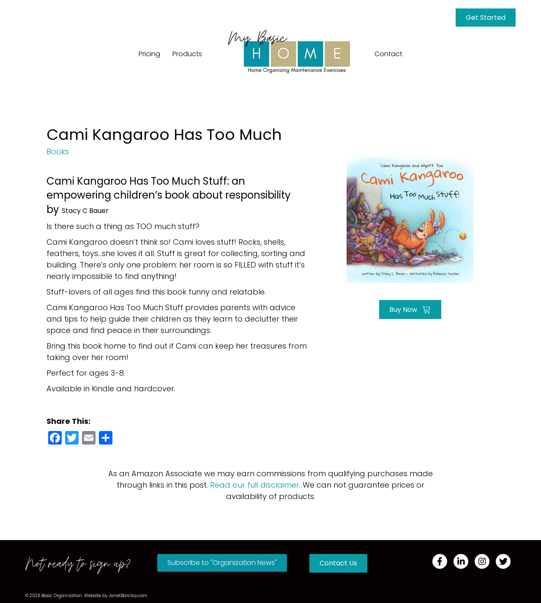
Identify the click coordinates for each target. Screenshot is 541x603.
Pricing (149, 54)
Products (187, 54)
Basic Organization (61, 595)
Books (57, 151)
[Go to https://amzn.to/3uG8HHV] (410, 218)
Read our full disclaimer (254, 485)
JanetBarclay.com (128, 595)
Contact (388, 54)
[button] (222, 563)
